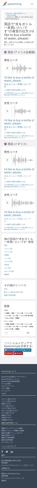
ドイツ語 (7, 258)
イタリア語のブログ (8, 408)
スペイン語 (8, 252)
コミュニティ (6, 391)
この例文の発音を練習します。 (15, 90)
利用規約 (4, 463)
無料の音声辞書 (11, 15)
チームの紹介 (6, 384)
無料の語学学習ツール (20, 13)
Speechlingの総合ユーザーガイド (13, 377)
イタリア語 (8, 261)
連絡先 (3, 480)
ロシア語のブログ (7, 413)
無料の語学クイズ (7, 435)
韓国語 (6, 274)
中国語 (6, 255)
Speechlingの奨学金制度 (10, 381)
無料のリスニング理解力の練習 (12, 431)
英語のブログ (6, 404)
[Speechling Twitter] (8, 452)
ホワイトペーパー (7, 386)
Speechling (8, 13)
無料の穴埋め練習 (7, 438)
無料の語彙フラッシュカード (12, 433)
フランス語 (8, 249)
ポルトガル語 (9, 271)
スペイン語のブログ (8, 399)
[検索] (12, 332)
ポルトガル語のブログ (9, 411)
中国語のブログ (7, 420)
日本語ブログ (6, 418)
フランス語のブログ (8, 401)
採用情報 (4, 476)
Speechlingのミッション (10, 379)
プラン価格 (5, 388)
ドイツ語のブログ (7, 406)
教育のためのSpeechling (10, 474)
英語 (5, 245)
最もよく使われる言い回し (14, 292)
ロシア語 (7, 268)
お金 (5, 289)
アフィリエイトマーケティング (12, 478)
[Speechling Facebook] (3, 452)
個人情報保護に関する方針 (11, 460)
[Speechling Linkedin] (13, 452)
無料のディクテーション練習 (12, 428)
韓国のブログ (6, 415)
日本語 (6, 265)
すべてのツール (7, 442)
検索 (28, 333)
